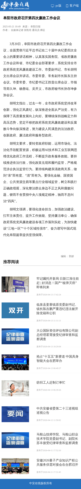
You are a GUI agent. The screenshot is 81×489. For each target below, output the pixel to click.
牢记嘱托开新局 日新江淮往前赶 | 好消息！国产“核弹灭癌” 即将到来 (57, 283)
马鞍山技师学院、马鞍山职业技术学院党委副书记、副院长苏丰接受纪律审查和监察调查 (57, 439)
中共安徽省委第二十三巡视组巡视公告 (57, 410)
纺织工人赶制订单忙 (50, 382)
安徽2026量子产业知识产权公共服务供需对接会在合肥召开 (57, 462)
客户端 (72, 5)
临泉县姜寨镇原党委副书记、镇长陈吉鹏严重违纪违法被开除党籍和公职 (57, 309)
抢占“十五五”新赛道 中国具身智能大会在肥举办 (57, 359)
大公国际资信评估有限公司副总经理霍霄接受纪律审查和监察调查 (57, 335)
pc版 (56, 5)
